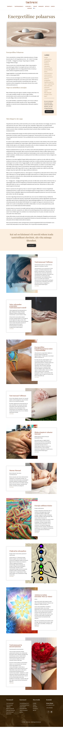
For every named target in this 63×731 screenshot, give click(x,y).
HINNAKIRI (41, 6)
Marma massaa (10, 708)
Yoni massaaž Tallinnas (17, 396)
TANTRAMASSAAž (19, 6)
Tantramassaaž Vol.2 (24, 705)
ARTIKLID (47, 6)
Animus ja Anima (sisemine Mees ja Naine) (48, 69)
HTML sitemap (31, 724)
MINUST (35, 6)
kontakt (49, 111)
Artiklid (34, 703)
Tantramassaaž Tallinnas (44, 262)
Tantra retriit (23, 706)
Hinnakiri (35, 706)
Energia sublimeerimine (43, 505)
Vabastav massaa (10, 710)
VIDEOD (53, 6)
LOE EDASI (37, 285)
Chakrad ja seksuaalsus (17, 551)
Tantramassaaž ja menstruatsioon (15, 646)
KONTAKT (29, 8)
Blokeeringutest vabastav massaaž (44, 433)
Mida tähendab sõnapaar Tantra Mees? (48, 94)
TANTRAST (9, 6)
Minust (34, 710)
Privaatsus (35, 708)
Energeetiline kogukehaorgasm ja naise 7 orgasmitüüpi (49, 82)
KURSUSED (28, 6)
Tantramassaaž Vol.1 (24, 703)
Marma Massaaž (15, 470)
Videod (34, 705)
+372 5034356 (49, 707)
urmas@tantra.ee (50, 705)
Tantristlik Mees (23, 708)
